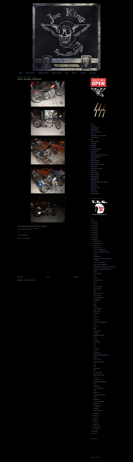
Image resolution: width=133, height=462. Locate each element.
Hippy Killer (93, 153)
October (96, 245)
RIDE (94, 304)
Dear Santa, (96, 319)
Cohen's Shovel (97, 289)
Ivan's (94, 324)
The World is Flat (95, 141)
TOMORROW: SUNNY (99, 335)
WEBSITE (74, 73)
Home (48, 277)
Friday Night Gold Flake (99, 395)
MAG (94, 291)
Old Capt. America (97, 280)
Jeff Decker (93, 158)
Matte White (96, 403)
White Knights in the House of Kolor (99, 155)
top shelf (95, 339)
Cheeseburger (96, 256)
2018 (93, 221)
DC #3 (95, 397)
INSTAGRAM (92, 73)
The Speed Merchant (96, 149)
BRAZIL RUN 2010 (98, 410)
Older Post (75, 277)
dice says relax (26, 229)
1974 (94, 366)
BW (94, 370)
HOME (20, 73)
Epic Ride (95, 333)
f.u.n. (94, 346)
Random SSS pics (97, 286)
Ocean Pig (96, 313)
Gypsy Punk (96, 368)
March (95, 424)
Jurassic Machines (95, 160)
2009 (93, 431)
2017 (93, 223)
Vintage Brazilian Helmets (99, 381)
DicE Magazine (94, 130)
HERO (95, 282)
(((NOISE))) (93, 145)
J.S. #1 (95, 350)
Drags (94, 383)
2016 (93, 226)
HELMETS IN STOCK (43, 73)
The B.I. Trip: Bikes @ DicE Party (29, 79)
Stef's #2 (95, 326)
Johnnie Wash (94, 191)
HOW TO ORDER (30, 73)
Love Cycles (94, 170)
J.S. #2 (95, 377)
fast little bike (96, 300)
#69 (94, 284)
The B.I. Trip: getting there (99, 249)
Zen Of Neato (94, 151)
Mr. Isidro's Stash (97, 372)
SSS (94, 344)
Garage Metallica (95, 178)
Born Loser (93, 133)
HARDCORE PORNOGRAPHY (101, 355)
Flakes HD (96, 392)
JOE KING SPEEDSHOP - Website (99, 182)
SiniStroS (93, 126)
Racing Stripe (96, 353)
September (96, 247)
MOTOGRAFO (94, 180)
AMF (94, 328)
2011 (93, 237)
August (96, 413)
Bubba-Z (95, 357)
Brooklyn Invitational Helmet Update (102, 269)
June (95, 417)
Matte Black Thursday (98, 361)
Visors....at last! (97, 359)
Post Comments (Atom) (30, 280)
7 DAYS (95, 317)
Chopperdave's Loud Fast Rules (98, 135)
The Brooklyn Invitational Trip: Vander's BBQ (104, 266)
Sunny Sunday (97, 311)
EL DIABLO (96, 379)
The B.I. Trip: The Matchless (100, 264)
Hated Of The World (96, 157)
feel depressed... (97, 406)
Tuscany (95, 278)
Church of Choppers (96, 131)
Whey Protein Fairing (98, 375)
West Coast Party (97, 293)
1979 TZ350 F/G (97, 273)
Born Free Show (95, 174)
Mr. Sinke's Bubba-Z (98, 297)
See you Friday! (97, 295)
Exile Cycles (94, 189)
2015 (93, 228)
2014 (93, 230)
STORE (66, 73)
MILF (94, 315)
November (96, 243)
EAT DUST (93, 147)
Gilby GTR (93, 184)
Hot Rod (95, 306)
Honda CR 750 (94, 186)
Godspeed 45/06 (95, 176)
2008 (93, 433)
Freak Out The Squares (96, 168)
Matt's (94, 390)
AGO (94, 275)
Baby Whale (96, 386)
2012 (93, 234)
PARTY (95, 302)
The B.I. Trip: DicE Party (99, 262)
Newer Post (20, 277)
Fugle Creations (95, 162)
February (96, 426)
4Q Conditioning (95, 128)
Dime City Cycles (95, 172)
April (95, 422)
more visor (96, 348)
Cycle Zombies (94, 137)
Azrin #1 (95, 271)
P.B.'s (94, 364)
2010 (93, 239)
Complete (95, 408)
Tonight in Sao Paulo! (98, 401)
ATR (92, 139)
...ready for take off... (98, 388)
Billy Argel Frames (95, 193)
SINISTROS (83, 73)
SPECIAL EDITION (56, 73)
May (95, 419)
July (95, 415)
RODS (95, 337)
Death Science (94, 166)
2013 (93, 232)
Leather (95, 254)
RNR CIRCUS (96, 342)
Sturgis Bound (96, 330)
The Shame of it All (95, 187)
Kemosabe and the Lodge (97, 164)
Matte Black (96, 399)
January (96, 428)
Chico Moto (93, 143)
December (96, 241)
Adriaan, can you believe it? (100, 322)
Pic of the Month (97, 308)
